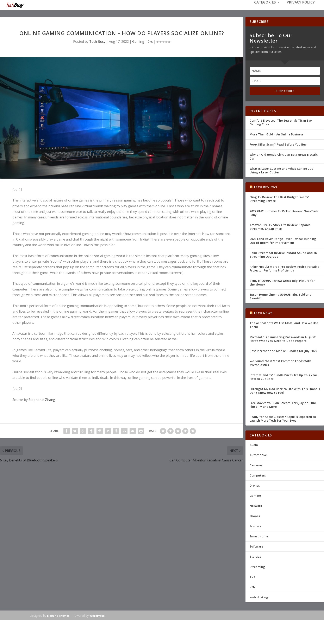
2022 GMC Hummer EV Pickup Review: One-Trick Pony (284, 212)
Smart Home (259, 536)
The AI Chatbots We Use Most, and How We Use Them (284, 324)
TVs (252, 577)
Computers (258, 475)
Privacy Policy (301, 9)
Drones (255, 485)
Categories (265, 9)
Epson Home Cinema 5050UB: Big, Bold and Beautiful (280, 296)
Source (17, 399)
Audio (254, 444)
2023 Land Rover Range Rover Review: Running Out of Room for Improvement (283, 240)
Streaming (257, 566)
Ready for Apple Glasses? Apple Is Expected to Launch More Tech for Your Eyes (283, 418)
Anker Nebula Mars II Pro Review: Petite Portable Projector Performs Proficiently (284, 268)
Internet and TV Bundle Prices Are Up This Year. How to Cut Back (284, 376)
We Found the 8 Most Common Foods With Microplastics (280, 362)
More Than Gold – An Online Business (276, 134)
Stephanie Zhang (42, 399)
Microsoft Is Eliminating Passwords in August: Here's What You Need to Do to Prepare (283, 338)
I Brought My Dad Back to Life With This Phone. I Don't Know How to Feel (285, 390)
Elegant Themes (58, 615)
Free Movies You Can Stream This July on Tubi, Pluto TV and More (283, 404)
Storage (255, 556)
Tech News (263, 313)
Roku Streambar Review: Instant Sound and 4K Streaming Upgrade (283, 254)
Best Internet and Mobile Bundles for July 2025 (283, 350)
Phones (255, 516)
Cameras (256, 465)
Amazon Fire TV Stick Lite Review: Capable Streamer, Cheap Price (280, 226)
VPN (252, 587)
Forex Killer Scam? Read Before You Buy (278, 144)
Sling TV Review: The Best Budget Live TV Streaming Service (279, 198)
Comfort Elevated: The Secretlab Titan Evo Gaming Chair (281, 122)
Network (256, 505)
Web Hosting (259, 597)
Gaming (138, 41)
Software (256, 546)
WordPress (97, 615)
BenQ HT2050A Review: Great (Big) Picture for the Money (282, 282)
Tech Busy (97, 41)
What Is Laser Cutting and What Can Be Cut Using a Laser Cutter (281, 170)
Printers (255, 526)
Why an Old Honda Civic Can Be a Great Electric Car (284, 156)
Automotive (258, 454)
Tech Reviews (265, 187)
